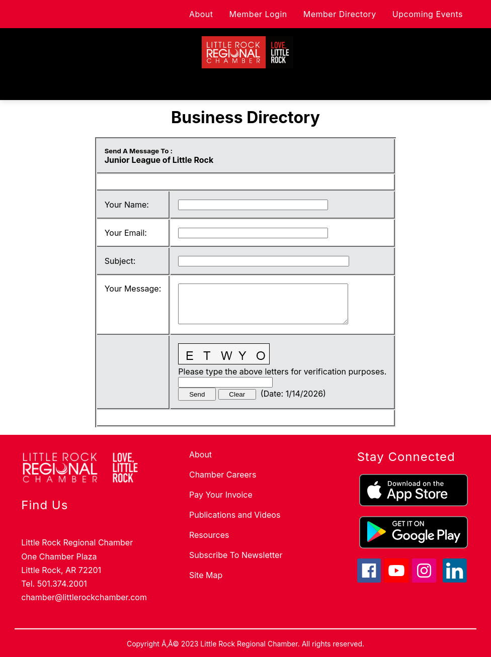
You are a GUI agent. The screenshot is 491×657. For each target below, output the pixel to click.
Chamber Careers (222, 475)
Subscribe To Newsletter (235, 555)
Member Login (258, 14)
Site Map (205, 575)
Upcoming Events (427, 14)
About (201, 14)
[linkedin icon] (455, 580)
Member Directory (339, 14)
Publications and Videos (234, 515)
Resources (209, 535)
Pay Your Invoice (221, 495)
